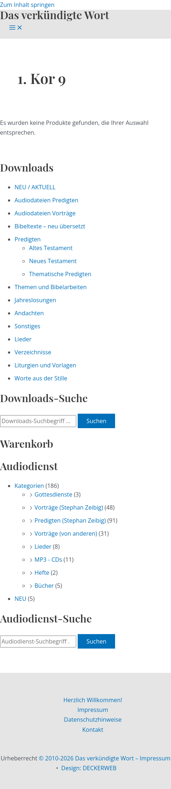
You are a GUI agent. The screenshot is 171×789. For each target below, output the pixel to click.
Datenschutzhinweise (93, 719)
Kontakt (92, 730)
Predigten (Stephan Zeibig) (70, 520)
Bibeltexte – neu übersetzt (50, 226)
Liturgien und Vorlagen (45, 365)
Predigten (28, 239)
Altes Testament (51, 248)
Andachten (29, 313)
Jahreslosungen (35, 300)
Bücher (44, 586)
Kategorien (29, 486)
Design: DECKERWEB (89, 768)
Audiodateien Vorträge (45, 213)
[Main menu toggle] (16, 28)
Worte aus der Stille (41, 378)
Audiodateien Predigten (46, 200)
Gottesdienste (53, 494)
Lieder (23, 339)
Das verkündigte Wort (54, 14)
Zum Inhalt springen (27, 5)
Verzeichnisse (33, 352)
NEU (21, 599)
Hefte (41, 573)
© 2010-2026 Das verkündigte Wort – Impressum (105, 758)
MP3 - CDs (48, 560)
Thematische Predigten (60, 274)
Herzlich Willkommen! (92, 700)
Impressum (92, 710)
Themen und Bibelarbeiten (51, 287)
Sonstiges (27, 326)
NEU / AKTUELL (35, 187)
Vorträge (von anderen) (65, 533)
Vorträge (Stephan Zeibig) (68, 507)
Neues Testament (53, 261)
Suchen (96, 421)
